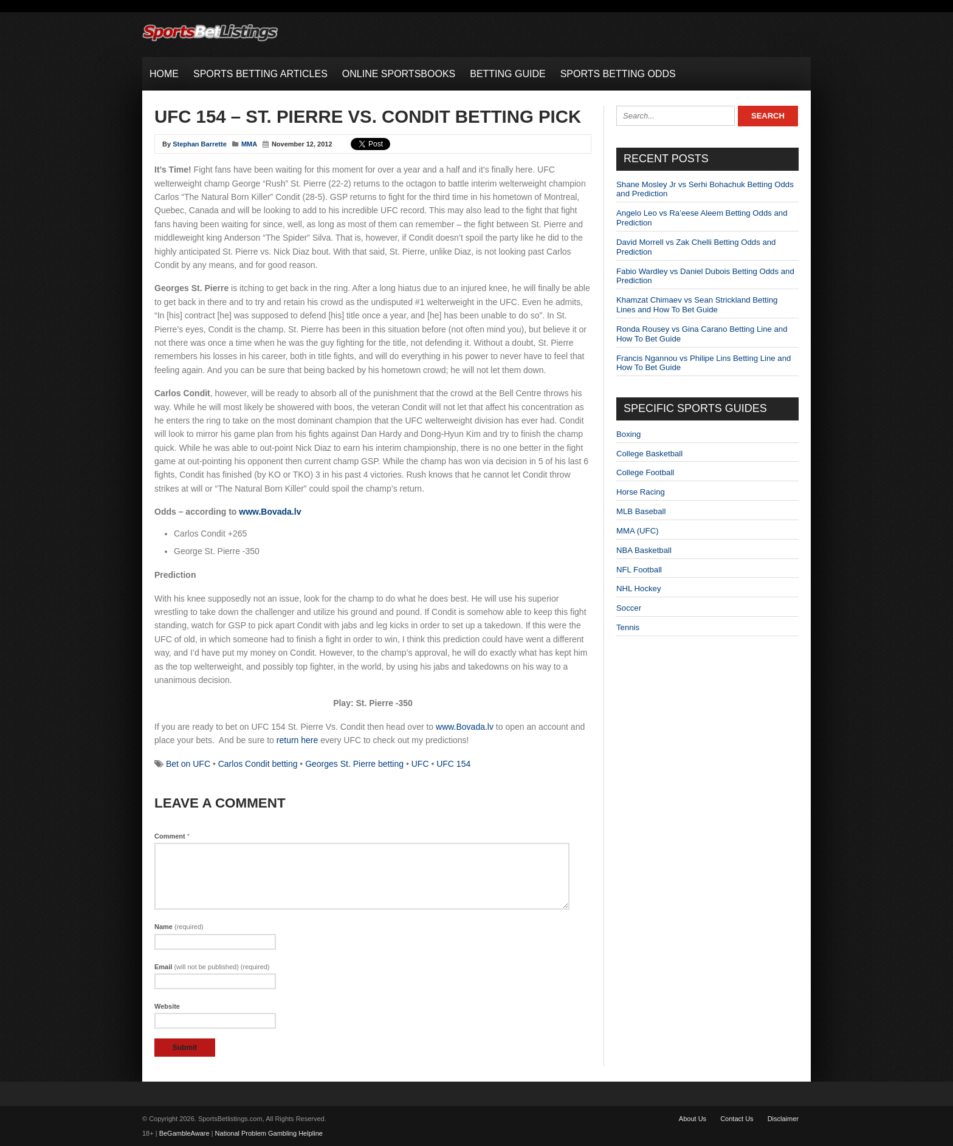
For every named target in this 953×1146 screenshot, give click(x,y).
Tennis (627, 627)
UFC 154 (453, 764)
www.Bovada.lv (270, 511)
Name (179, 926)
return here (297, 740)
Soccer (628, 607)
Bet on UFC (188, 764)
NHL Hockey (638, 588)
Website (167, 1006)
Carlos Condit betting (258, 764)
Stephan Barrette (200, 144)
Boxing (628, 434)
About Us (692, 1118)
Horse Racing (640, 491)
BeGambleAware (184, 1133)
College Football (645, 472)
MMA (249, 144)
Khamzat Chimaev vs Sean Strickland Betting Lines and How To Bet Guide (696, 304)
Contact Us (736, 1118)
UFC (420, 764)
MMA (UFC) (637, 530)
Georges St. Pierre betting (354, 764)
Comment (172, 836)
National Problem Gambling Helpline (269, 1133)
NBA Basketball (644, 550)
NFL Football (639, 569)
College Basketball (649, 453)
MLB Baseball (641, 511)
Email (212, 966)
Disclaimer (783, 1118)
